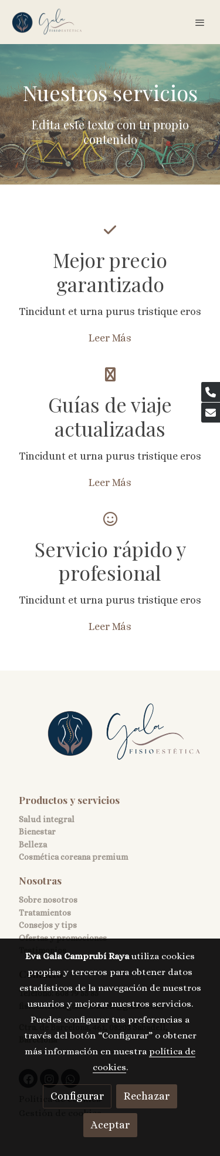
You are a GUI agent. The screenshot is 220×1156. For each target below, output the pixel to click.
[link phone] (210, 392)
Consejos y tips (48, 925)
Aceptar (110, 1125)
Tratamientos (45, 912)
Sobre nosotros (48, 899)
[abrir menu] (200, 22)
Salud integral (47, 819)
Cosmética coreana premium (73, 857)
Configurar (77, 1096)
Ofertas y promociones (63, 938)
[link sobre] (110, 739)
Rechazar (147, 1096)
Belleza (33, 844)
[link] (47, 22)
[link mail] (210, 413)
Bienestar (37, 831)
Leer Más (110, 338)
